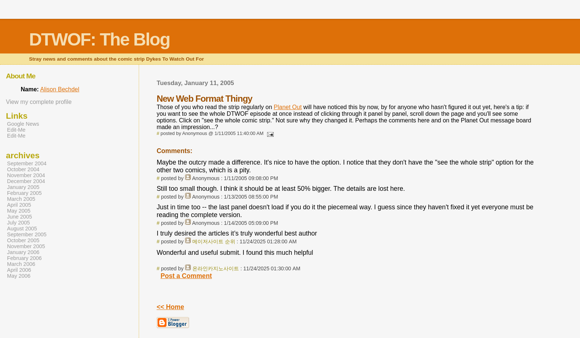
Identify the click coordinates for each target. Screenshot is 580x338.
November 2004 (26, 175)
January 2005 (23, 187)
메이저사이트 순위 (213, 241)
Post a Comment (186, 276)
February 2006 (24, 258)
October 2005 (23, 240)
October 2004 (23, 169)
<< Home (170, 307)
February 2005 (24, 193)
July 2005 (18, 223)
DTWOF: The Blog (99, 39)
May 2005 (18, 211)
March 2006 (21, 264)
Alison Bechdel (59, 89)
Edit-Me (16, 130)
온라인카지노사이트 (215, 268)
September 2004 (27, 163)
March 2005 (21, 199)
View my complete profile (39, 102)
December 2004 (26, 181)
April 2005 (19, 205)
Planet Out (288, 107)
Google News (23, 124)
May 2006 (18, 276)
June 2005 (19, 217)
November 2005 (26, 246)
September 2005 (27, 234)
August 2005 (22, 228)
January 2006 (23, 252)
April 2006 (19, 270)
